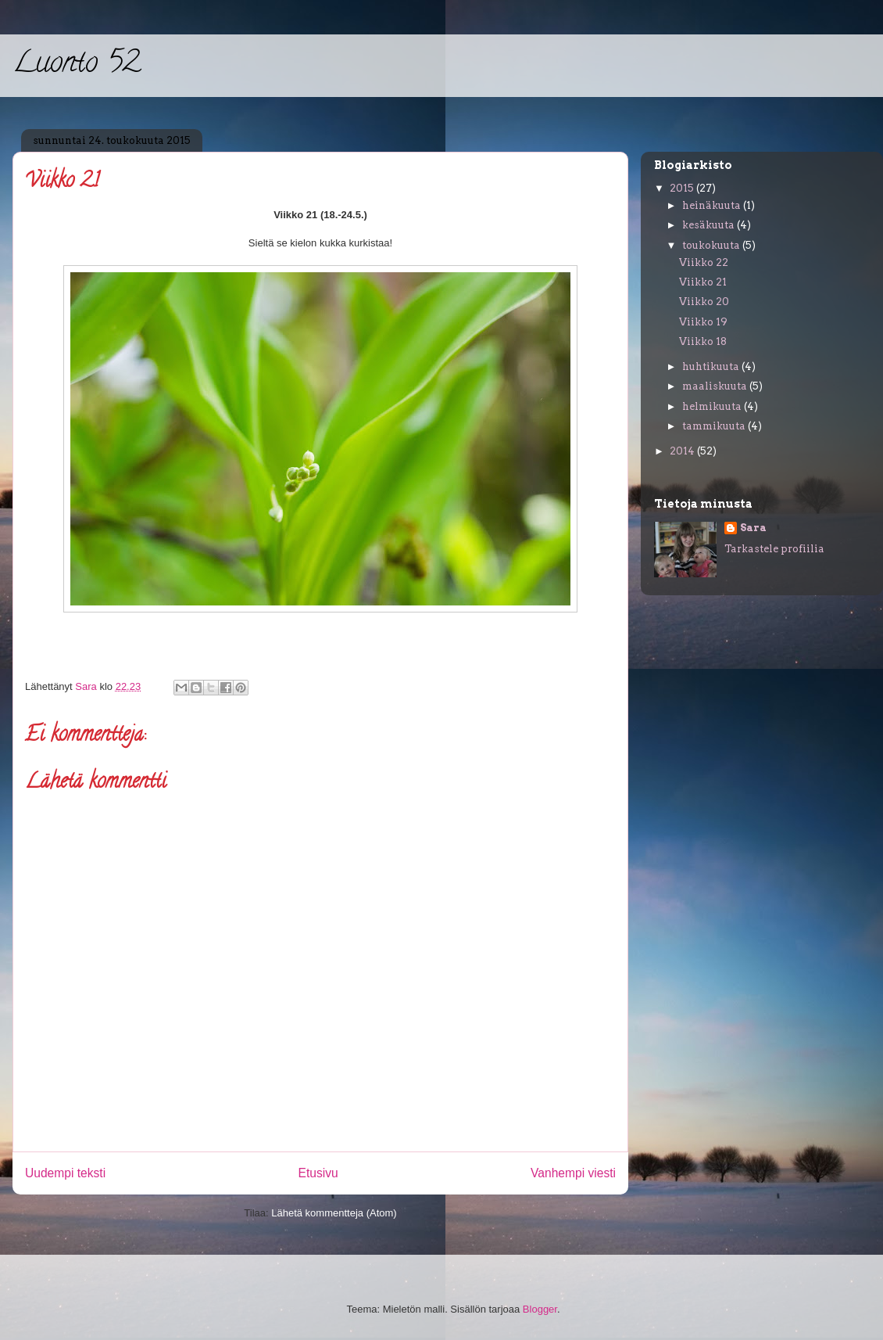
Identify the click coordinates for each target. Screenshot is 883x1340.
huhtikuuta (712, 366)
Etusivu (318, 1173)
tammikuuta (715, 426)
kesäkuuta (709, 225)
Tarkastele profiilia (774, 549)
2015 (683, 188)
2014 (683, 451)
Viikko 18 (703, 341)
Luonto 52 (76, 64)
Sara (753, 527)
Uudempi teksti (65, 1173)
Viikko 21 (703, 282)
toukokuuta (712, 245)
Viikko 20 (704, 301)
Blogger (540, 1309)
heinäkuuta (712, 205)
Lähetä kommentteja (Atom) (333, 1213)
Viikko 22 (703, 262)
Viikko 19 (703, 322)
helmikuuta (713, 406)
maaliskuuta (715, 386)
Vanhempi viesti (573, 1173)
